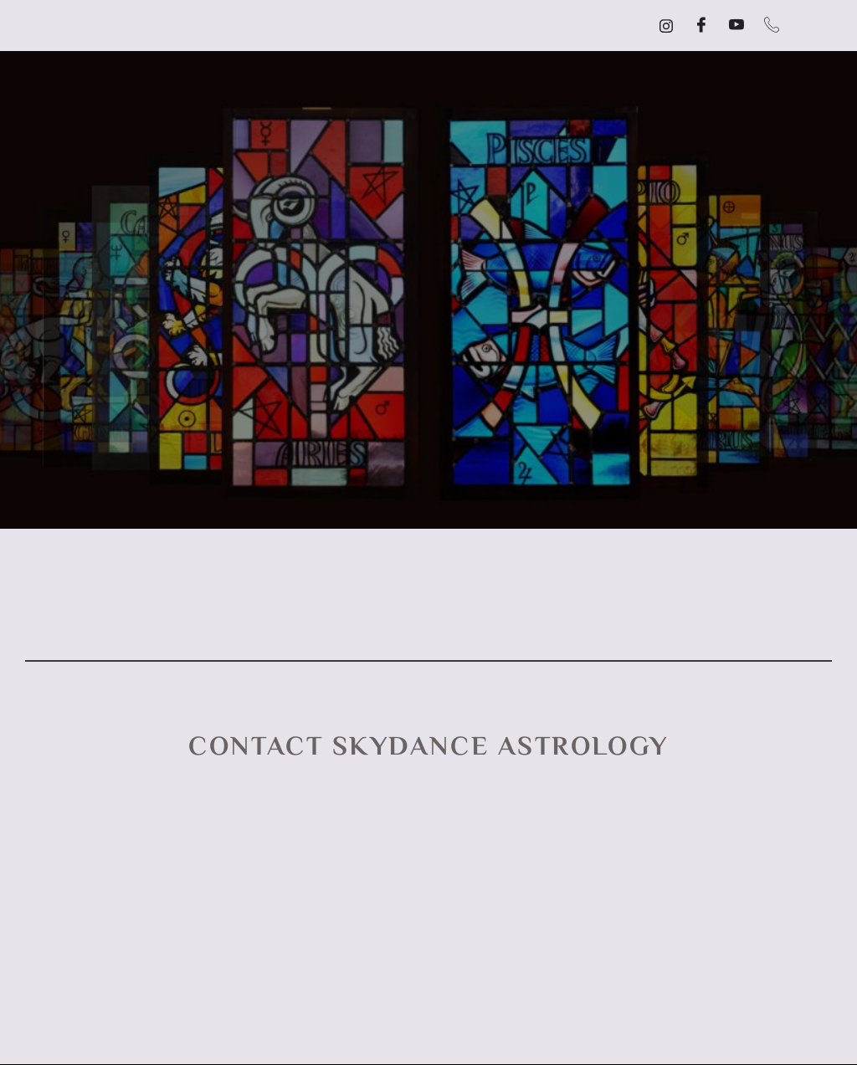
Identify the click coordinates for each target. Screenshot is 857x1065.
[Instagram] (666, 25)
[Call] (771, 25)
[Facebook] (701, 25)
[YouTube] (736, 25)
